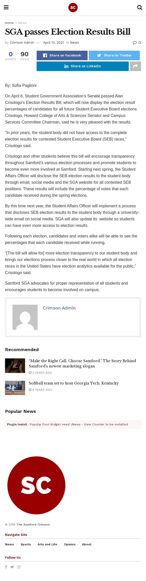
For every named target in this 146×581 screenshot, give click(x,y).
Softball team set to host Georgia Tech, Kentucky (74, 383)
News (22, 23)
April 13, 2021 (53, 42)
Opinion (69, 544)
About (86, 544)
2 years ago (40, 372)
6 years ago (40, 390)
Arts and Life (47, 544)
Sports (26, 544)
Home (9, 23)
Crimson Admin (22, 42)
